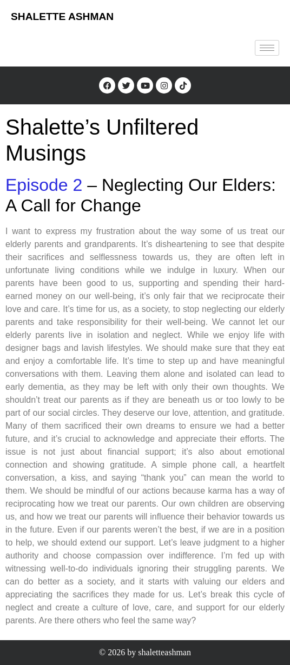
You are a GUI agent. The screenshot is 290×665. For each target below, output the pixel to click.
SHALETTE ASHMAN (62, 16)
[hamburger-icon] (267, 48)
